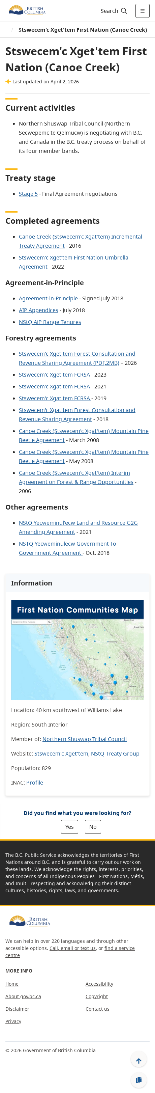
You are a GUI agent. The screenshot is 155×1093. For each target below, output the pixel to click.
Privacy (13, 1021)
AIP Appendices (38, 310)
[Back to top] (139, 1059)
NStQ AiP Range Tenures (50, 322)
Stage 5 (28, 193)
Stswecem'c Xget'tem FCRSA (54, 374)
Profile (34, 782)
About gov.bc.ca (23, 996)
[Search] (113, 10)
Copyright (97, 996)
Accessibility (99, 984)
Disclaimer (17, 1009)
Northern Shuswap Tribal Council (84, 739)
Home (12, 984)
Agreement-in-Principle (48, 298)
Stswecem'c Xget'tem (61, 753)
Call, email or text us (73, 948)
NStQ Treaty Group (115, 753)
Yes (69, 826)
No (93, 826)
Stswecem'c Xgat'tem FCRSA (55, 386)
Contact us (98, 1009)
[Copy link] (139, 1080)
